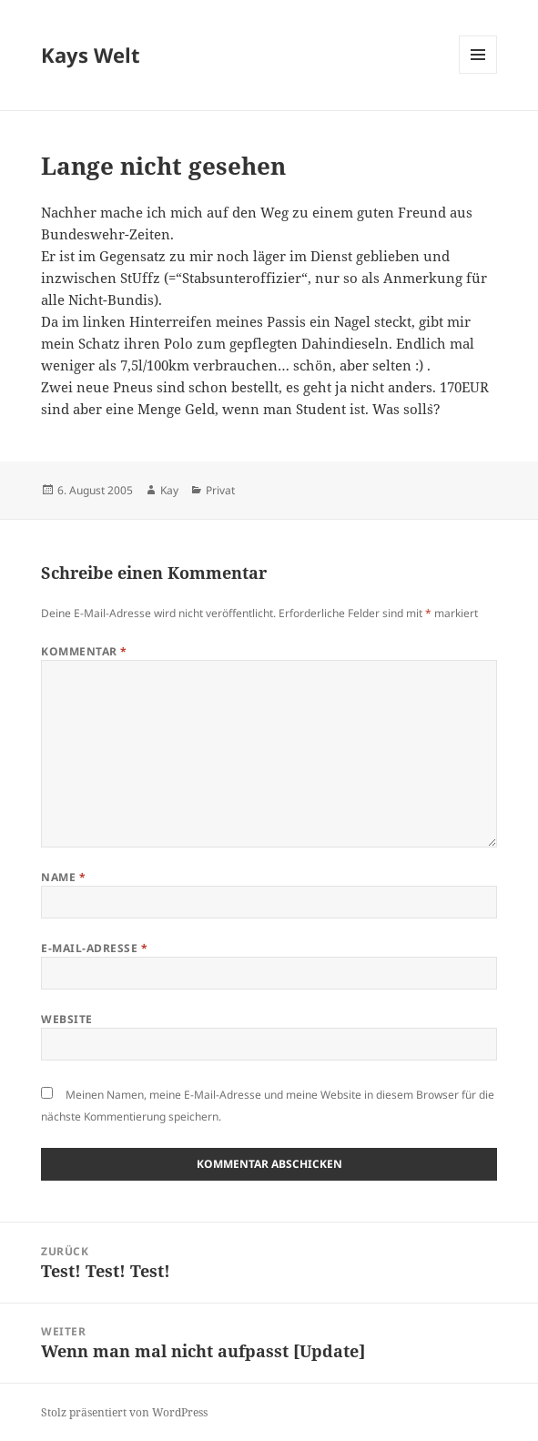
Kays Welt (90, 54)
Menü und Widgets (478, 73)
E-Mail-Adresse (94, 948)
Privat (220, 490)
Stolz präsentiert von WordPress (124, 1412)
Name (63, 877)
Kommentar (84, 651)
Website (66, 1019)
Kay (169, 490)
